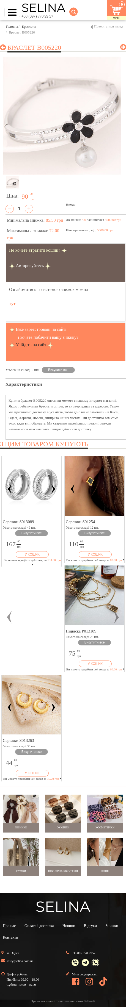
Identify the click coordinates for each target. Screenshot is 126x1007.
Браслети (28, 26)
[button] (9, 617)
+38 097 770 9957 (83, 953)
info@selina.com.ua (20, 961)
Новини (68, 926)
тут (12, 303)
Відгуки (90, 926)
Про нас (9, 926)
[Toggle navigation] (12, 12)
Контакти (10, 937)
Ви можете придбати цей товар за (95, 560)
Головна (12, 26)
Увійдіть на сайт (31, 344)
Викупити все (58, 370)
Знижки (112, 926)
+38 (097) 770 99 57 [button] (37, 16)
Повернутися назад (108, 26)
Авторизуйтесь (30, 265)
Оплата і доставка (39, 926)
